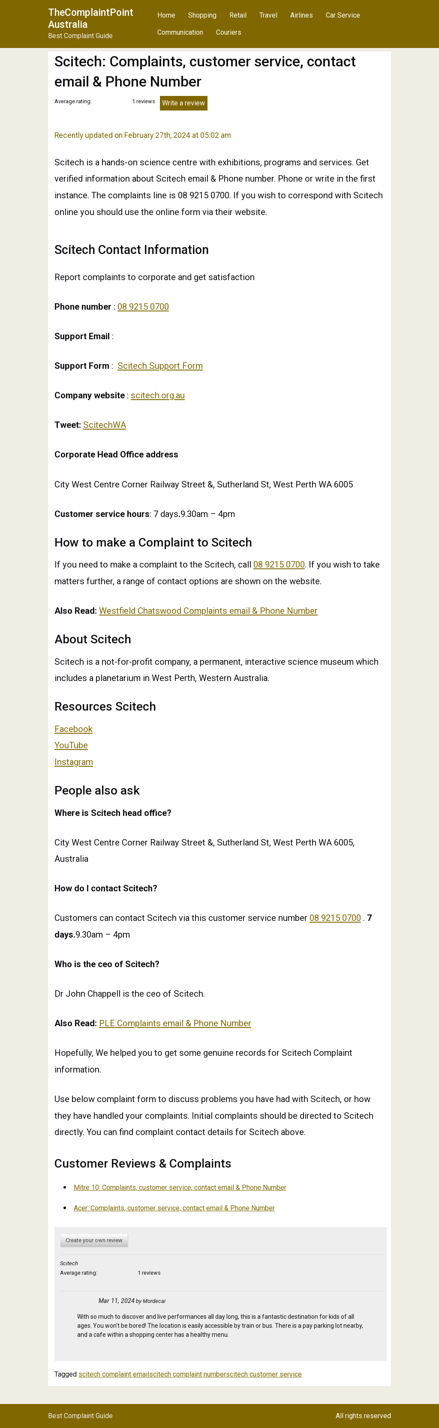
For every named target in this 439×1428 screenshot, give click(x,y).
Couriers (228, 32)
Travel (268, 15)
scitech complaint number (187, 1374)
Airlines (301, 15)
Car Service (343, 15)
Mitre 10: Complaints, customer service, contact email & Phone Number (180, 1187)
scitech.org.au (158, 395)
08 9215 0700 (143, 307)
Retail (238, 15)
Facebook (73, 729)
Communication (180, 32)
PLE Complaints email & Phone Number (175, 1023)
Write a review (183, 103)
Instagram (73, 762)
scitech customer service (264, 1374)
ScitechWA (104, 425)
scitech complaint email (113, 1374)
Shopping (202, 15)
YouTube (71, 745)
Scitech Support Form (160, 366)
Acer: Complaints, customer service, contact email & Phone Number (174, 1208)
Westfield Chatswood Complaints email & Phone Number (208, 611)
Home (166, 15)
